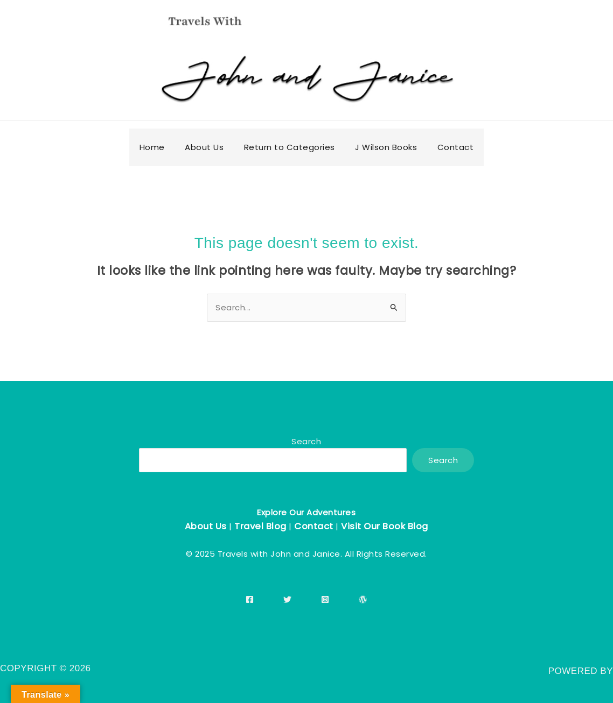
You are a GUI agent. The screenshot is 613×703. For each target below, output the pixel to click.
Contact (313, 526)
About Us (206, 526)
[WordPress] (363, 599)
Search (306, 441)
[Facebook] (250, 599)
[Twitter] (287, 599)
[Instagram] (325, 599)
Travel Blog (260, 526)
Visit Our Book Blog (384, 526)
